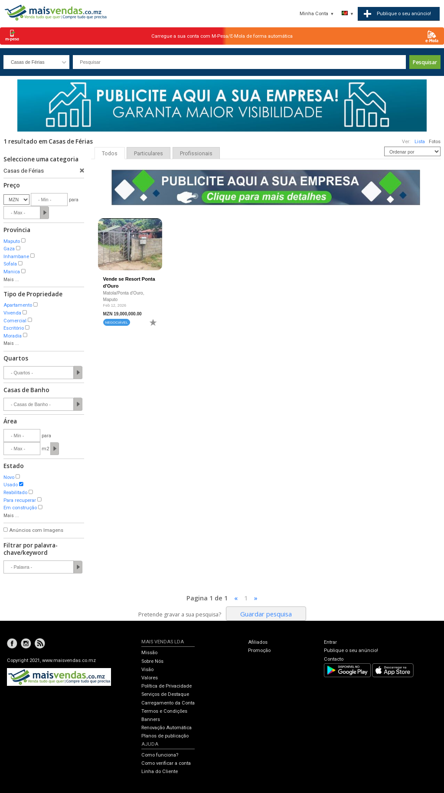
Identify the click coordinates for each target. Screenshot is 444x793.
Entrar (330, 642)
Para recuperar (19, 500)
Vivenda (12, 313)
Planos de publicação (165, 736)
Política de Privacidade (166, 686)
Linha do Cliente (159, 771)
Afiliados (258, 642)
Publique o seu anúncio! (351, 650)
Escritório (13, 328)
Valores (149, 678)
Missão (149, 652)
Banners (150, 719)
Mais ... (11, 279)
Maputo (11, 241)
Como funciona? (159, 755)
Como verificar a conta (166, 763)
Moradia (12, 336)
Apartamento (17, 305)
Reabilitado (15, 492)
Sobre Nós (152, 661)
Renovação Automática (166, 728)
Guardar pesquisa (266, 613)
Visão (147, 669)
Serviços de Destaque (165, 694)
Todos (110, 154)
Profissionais (196, 154)
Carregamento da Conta (168, 703)
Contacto (333, 659)
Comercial (14, 321)
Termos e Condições (164, 711)
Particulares (148, 154)
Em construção (20, 508)
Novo (8, 477)
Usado (10, 485)
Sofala (10, 264)
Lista (420, 141)
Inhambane (16, 256)
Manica (11, 272)
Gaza (9, 249)
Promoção (259, 650)
